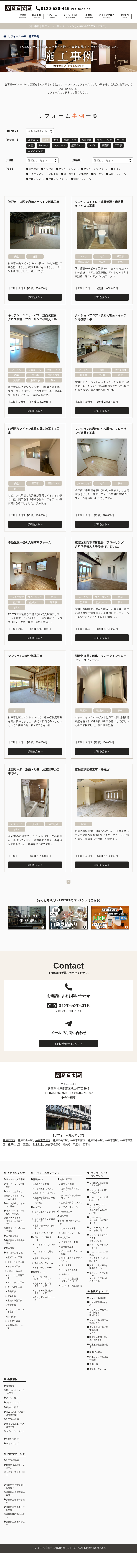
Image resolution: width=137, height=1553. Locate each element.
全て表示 (33, 140)
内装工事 (11, 1290)
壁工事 (121, 140)
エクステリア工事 (15, 1282)
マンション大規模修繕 (71, 1285)
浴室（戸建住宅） (42, 1257)
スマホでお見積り (14, 1191)
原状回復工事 (67, 1246)
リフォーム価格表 (14, 1252)
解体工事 (64, 1215)
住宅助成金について (15, 1325)
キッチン (43, 145)
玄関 (56, 140)
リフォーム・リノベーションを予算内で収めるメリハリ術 (98, 1208)
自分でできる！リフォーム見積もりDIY (15, 1220)
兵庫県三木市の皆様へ (15, 1522)
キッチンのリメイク (43, 1232)
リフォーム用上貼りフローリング (43, 1291)
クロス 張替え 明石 (15, 1473)
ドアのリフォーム (69, 1206)
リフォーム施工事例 (15, 1178)
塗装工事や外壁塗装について (71, 1258)
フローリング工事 (15, 1261)
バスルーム (60, 145)
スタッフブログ (106, 16)
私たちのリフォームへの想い (15, 1391)
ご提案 (22, 16)
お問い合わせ (12, 1438)
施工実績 (10, 1247)
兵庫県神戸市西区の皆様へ (15, 1493)
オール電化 (66, 1264)
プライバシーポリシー (15, 1432)
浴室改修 (87, 140)
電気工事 (11, 1295)
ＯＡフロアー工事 (69, 1241)
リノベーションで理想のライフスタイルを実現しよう (98, 1255)
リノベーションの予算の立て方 (98, 1190)
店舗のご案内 (12, 1406)
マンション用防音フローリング (42, 1277)
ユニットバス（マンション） (44, 1245)
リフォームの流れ (97, 1297)
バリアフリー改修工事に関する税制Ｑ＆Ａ (98, 1312)
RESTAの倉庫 (12, 1418)
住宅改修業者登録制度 (98, 1345)
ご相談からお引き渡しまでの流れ (98, 1183)
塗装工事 (11, 1304)
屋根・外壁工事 (14, 1300)
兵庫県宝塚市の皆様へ (15, 1500)
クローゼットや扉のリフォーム (71, 1196)
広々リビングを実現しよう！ (98, 1245)
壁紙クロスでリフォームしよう (15, 1197)
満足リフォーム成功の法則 (98, 1357)
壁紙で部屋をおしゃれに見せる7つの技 (44, 1199)
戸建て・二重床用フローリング (42, 1284)
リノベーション (70, 16)
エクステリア (35, 150)
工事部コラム (12, 1235)
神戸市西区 (9, 1139)
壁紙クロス (78, 145)
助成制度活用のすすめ (98, 1303)
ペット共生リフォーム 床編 (15, 1204)
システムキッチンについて (44, 1212)
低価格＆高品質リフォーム (15, 1465)
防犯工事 (11, 1316)
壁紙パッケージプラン (44, 1192)
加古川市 (38, 1143)
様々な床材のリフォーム (44, 1297)
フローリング (104, 140)
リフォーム (52, 16)
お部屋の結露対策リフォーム (71, 1189)
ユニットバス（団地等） (43, 1252)
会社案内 (124, 16)
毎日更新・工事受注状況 (15, 1241)
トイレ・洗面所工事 (15, 1275)
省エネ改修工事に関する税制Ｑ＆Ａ (98, 1329)
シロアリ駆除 (13, 1320)
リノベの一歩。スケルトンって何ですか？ (98, 1219)
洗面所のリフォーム (43, 1262)
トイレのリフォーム (43, 1267)
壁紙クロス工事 (14, 1256)
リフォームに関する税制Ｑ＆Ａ (98, 1320)
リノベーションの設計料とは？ (98, 1198)
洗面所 (106, 145)
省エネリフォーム (97, 1368)
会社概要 (70, 1096)
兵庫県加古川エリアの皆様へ (15, 1507)
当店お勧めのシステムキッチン (44, 1226)
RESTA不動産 (12, 1459)
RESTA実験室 (95, 1351)
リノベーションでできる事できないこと (98, 1237)
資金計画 (93, 1363)
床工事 (119, 145)
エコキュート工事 (69, 1269)
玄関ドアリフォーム (70, 1232)
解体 (45, 140)
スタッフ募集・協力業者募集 (15, 1424)
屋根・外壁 (70, 140)
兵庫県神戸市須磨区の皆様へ (15, 1485)
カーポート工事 (68, 1228)
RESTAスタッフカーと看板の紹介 (15, 1412)
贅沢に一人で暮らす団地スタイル (98, 1266)
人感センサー (67, 1273)
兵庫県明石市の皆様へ (15, 1515)
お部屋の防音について (71, 1202)
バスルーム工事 (14, 1270)
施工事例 (36, 16)
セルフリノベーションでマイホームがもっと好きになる (98, 1276)
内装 (30, 145)
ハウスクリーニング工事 (15, 1310)
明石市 (26, 1143)
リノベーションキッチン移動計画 (98, 1228)
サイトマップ (12, 1443)
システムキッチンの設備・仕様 (44, 1219)
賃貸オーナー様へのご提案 (15, 1229)
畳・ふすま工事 (14, 1286)
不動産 (88, 16)
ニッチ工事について (43, 1188)
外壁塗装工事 (66, 1211)
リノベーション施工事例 (15, 1184)
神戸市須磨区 (42, 1139)
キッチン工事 (13, 1266)
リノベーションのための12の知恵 (15, 1211)
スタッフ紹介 (12, 1397)
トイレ (93, 145)
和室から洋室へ (68, 1183)
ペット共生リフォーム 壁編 (71, 1251)
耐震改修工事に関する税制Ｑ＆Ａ (98, 1338)
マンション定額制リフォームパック (69, 1279)
